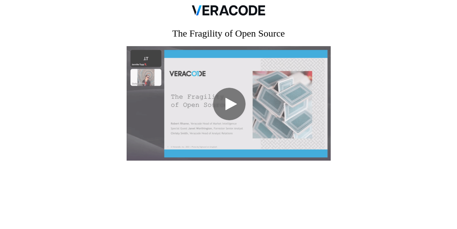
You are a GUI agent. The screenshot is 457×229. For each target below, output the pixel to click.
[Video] (229, 103)
